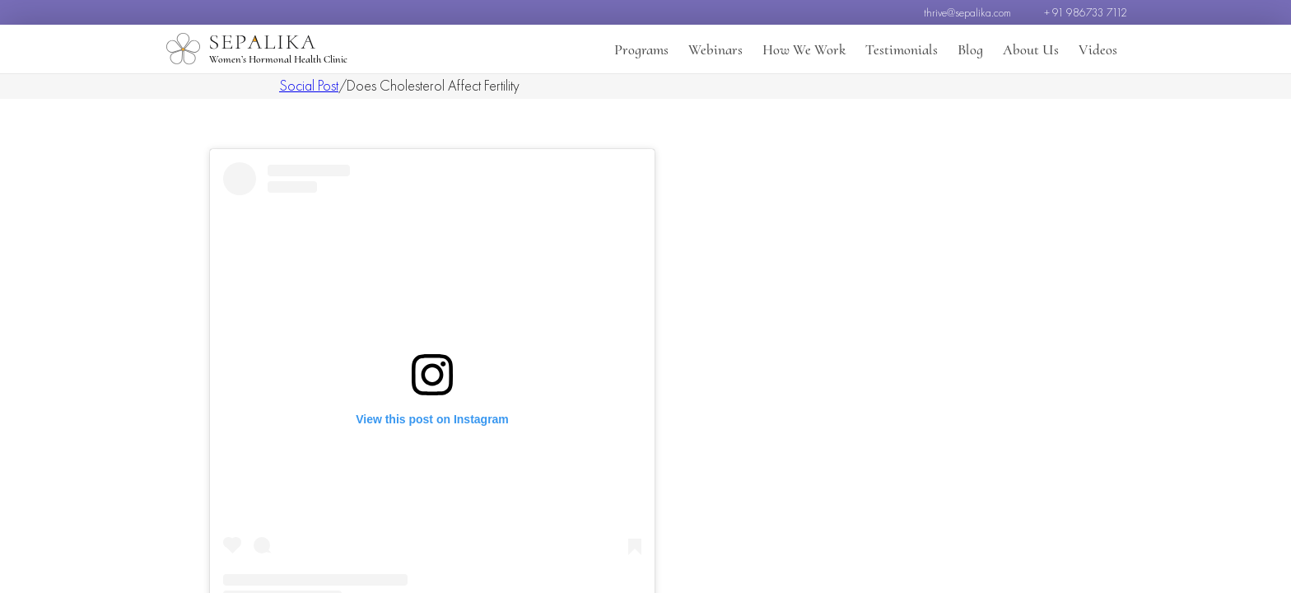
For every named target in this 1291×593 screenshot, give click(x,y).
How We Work (804, 49)
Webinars (715, 49)
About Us (1031, 49)
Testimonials (901, 49)
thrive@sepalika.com (967, 12)
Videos (1098, 49)
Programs (641, 49)
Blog (970, 49)
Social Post (308, 85)
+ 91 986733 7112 (1085, 12)
